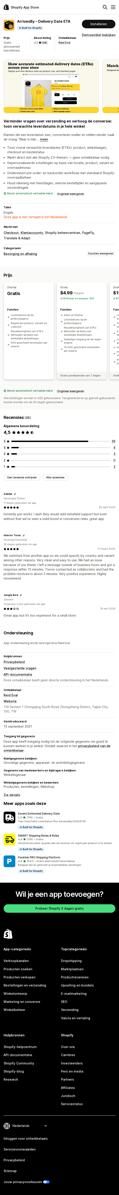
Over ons (68, 1047)
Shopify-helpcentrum (20, 1047)
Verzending (70, 1010)
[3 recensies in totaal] (114, 454)
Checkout (11, 233)
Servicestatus (72, 1104)
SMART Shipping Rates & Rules (38, 835)
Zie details (12, 795)
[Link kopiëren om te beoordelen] (15, 494)
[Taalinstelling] (29, 1126)
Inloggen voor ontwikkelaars (26, 1138)
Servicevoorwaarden (20, 1149)
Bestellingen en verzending (25, 985)
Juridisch (68, 1096)
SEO (64, 1002)
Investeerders (72, 1063)
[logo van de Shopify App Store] (21, 7)
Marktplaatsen (72, 969)
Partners (67, 1079)
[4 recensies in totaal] (114, 447)
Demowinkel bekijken (98, 35)
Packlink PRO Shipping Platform (39, 857)
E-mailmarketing (74, 993)
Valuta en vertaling (75, 1018)
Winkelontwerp (15, 993)
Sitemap (10, 1171)
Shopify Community (19, 1063)
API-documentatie (18, 674)
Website (10, 701)
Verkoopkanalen (16, 961)
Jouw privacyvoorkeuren (23, 1182)
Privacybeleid (14, 662)
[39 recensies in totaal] (113, 441)
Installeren (98, 24)
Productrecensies (75, 977)
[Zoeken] (105, 7)
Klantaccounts (32, 233)
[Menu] (113, 7)
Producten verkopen (19, 977)
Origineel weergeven (70, 193)
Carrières (68, 1055)
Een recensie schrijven (22, 477)
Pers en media (72, 1071)
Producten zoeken (18, 969)
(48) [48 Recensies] (44, 42)
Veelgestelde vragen (20, 668)
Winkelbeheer (14, 1010)
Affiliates (68, 1088)
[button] (59, 821)
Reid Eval (64, 42)
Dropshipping (71, 961)
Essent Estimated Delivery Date (39, 813)
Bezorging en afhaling (20, 254)
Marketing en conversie (22, 1002)
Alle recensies (55, 477)
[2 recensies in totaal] (114, 467)
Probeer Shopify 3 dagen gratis (59, 908)
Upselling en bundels (77, 985)
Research (11, 1079)
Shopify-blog (14, 1071)
